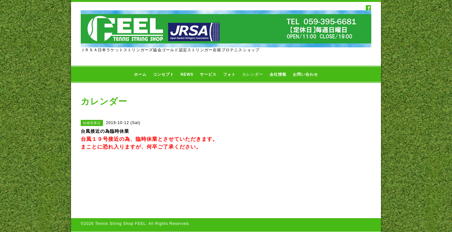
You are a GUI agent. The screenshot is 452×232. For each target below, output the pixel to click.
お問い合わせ (305, 74)
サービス (208, 74)
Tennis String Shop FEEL (120, 186)
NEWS (186, 74)
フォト (229, 74)
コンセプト (163, 74)
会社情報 (278, 74)
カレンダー (252, 74)
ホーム (140, 74)
